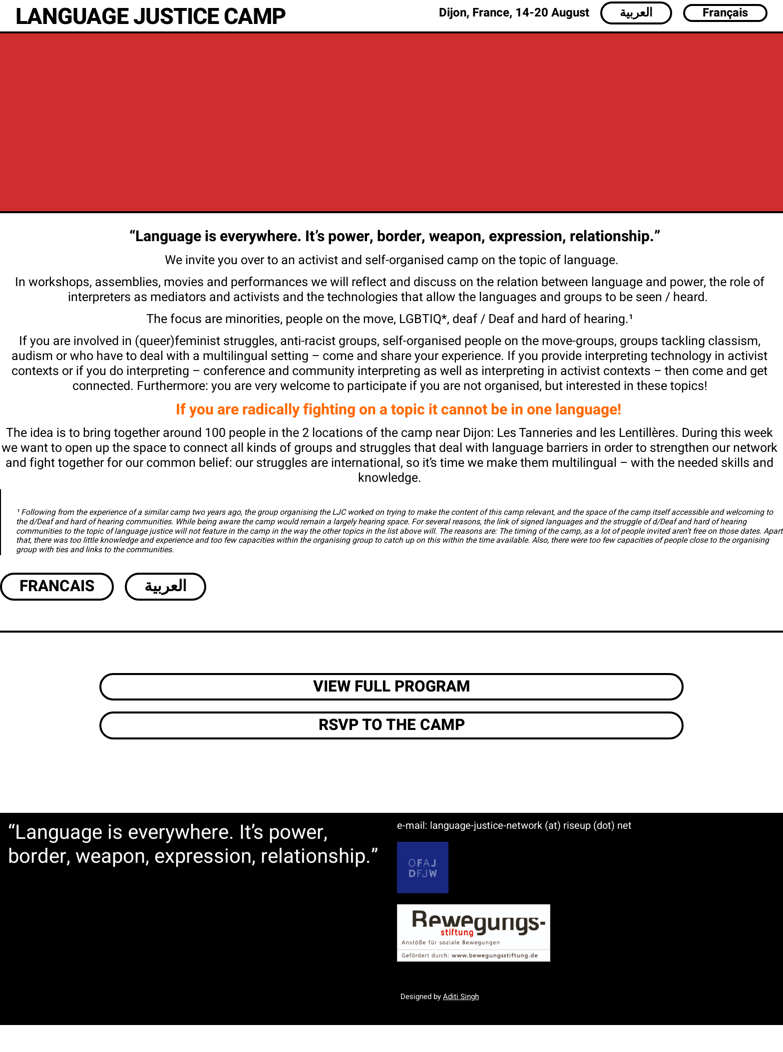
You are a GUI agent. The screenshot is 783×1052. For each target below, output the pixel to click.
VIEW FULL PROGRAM (391, 686)
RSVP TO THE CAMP (392, 724)
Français (725, 12)
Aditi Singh (461, 996)
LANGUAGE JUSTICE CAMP (150, 16)
